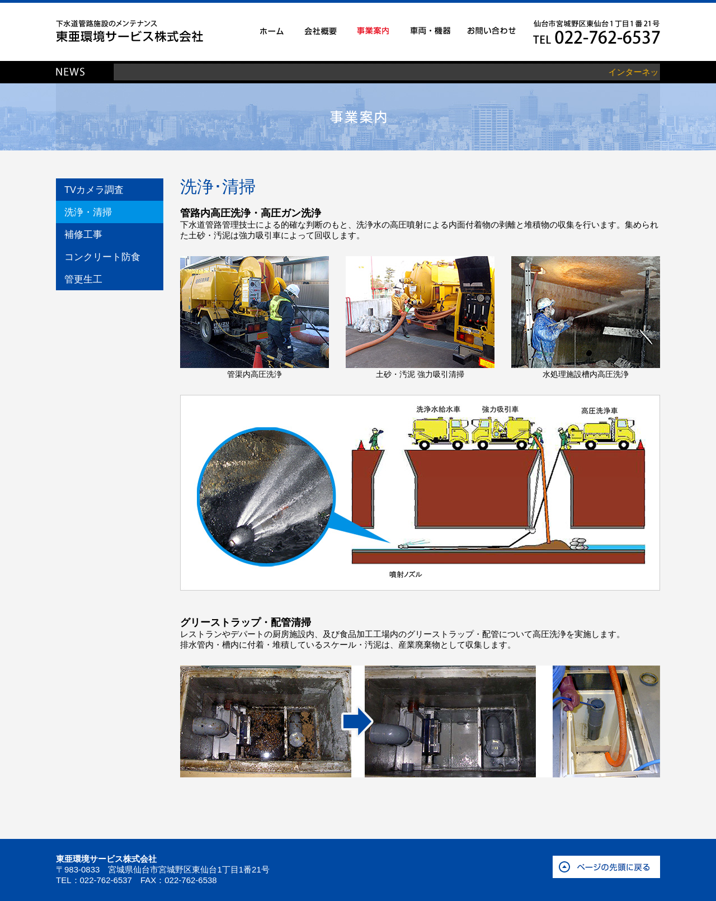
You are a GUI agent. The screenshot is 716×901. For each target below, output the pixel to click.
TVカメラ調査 (94, 190)
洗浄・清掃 (88, 212)
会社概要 (321, 31)
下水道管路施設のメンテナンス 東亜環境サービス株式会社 (129, 31)
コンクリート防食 (102, 257)
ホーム (272, 31)
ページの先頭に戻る (606, 867)
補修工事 (83, 234)
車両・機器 (430, 31)
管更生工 (83, 279)
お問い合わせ (492, 31)
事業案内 (373, 31)
